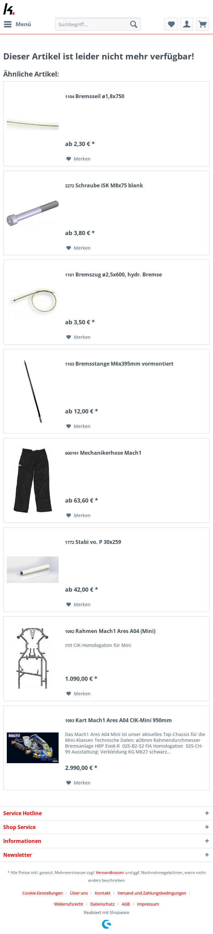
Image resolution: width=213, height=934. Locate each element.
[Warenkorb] (202, 24)
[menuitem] (17, 24)
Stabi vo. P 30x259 (93, 542)
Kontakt (102, 893)
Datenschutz (102, 904)
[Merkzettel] (170, 24)
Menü (17, 23)
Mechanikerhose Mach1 (103, 453)
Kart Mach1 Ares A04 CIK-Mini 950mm (118, 720)
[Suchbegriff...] (97, 24)
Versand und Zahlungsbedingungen (152, 893)
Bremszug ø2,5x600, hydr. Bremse (113, 274)
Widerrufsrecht (68, 904)
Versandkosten (110, 872)
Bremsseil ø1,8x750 (94, 96)
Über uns (79, 893)
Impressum (148, 904)
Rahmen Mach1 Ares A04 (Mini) (110, 631)
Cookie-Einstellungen (42, 893)
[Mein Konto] (186, 24)
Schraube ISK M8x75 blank (104, 185)
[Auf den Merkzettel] (78, 159)
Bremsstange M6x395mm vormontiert (119, 363)
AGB (126, 904)
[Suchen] (133, 24)
